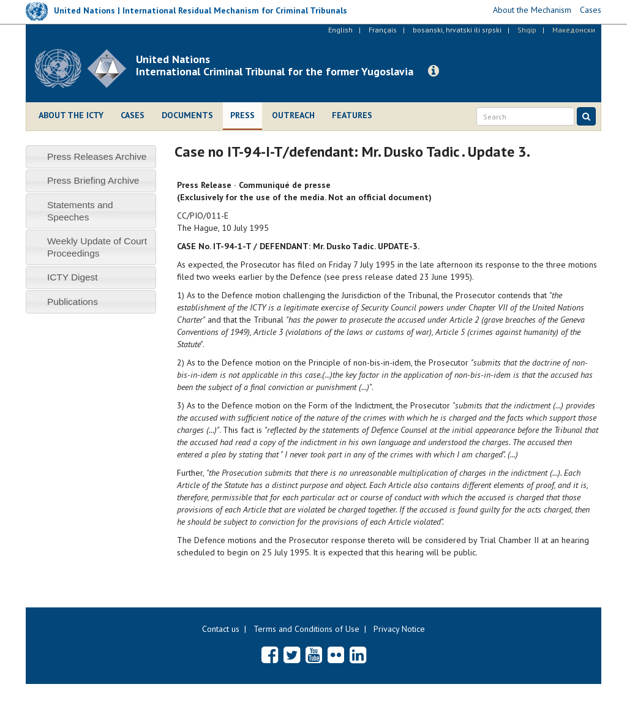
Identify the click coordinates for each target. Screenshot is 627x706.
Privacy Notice (399, 628)
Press (242, 115)
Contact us (220, 628)
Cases (133, 115)
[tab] (91, 156)
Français (383, 29)
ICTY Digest (72, 277)
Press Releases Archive (97, 156)
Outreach (293, 115)
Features (352, 115)
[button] (433, 71)
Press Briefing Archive (93, 180)
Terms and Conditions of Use (306, 628)
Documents (187, 115)
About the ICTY (71, 115)
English (340, 29)
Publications (72, 301)
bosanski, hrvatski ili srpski (457, 29)
